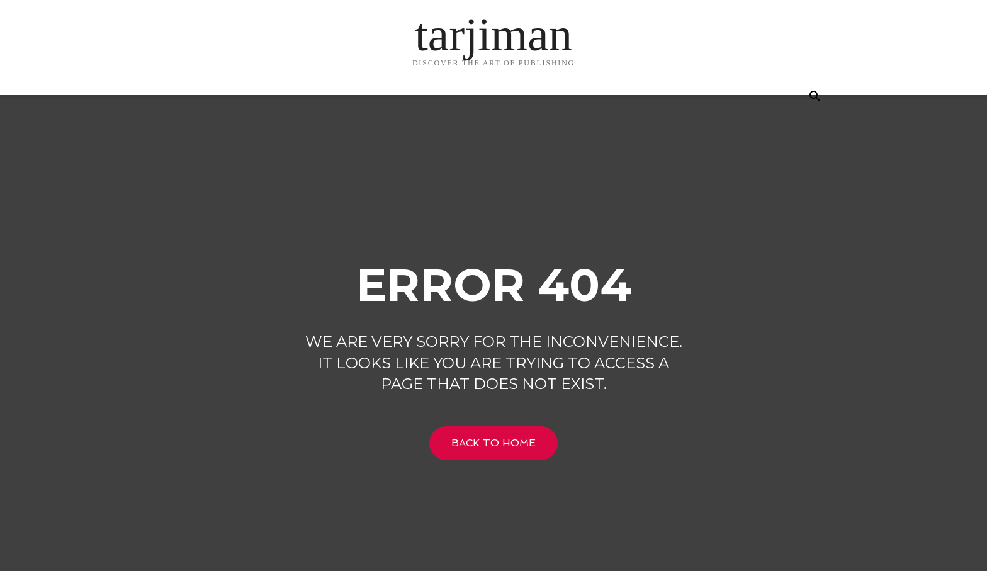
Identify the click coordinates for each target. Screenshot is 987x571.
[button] (814, 98)
